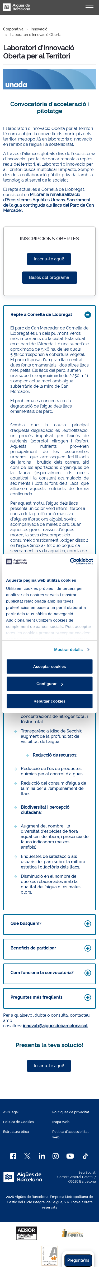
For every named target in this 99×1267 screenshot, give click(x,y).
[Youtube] (70, 1156)
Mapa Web (60, 1122)
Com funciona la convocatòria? (42, 972)
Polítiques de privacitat (70, 1112)
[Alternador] (89, 7)
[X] (27, 1156)
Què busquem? (26, 923)
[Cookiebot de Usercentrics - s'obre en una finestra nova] (70, 561)
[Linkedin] (42, 1156)
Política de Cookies (18, 1122)
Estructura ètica (16, 1132)
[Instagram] (56, 1156)
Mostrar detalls (68, 649)
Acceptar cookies (49, 666)
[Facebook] (13, 1156)
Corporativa (13, 29)
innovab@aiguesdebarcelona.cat (55, 1025)
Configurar (49, 683)
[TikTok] (85, 1156)
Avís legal (11, 1112)
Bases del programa (49, 277)
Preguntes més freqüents (37, 997)
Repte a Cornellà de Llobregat (41, 314)
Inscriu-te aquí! (49, 258)
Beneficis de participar (33, 948)
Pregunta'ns (78, 1260)
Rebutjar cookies (49, 701)
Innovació (39, 29)
